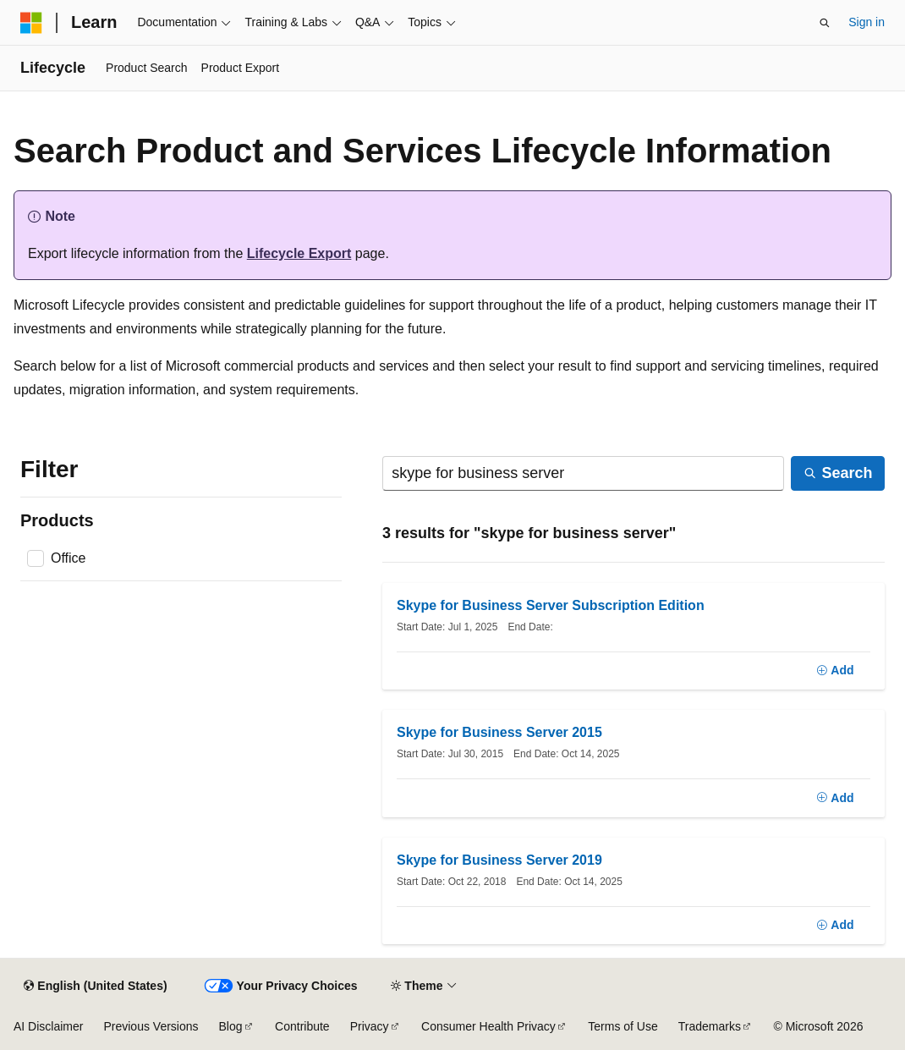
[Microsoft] (31, 23)
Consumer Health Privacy (488, 1026)
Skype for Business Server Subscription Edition (551, 605)
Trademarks (709, 1026)
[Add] (835, 670)
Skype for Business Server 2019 (499, 860)
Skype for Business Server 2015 (499, 732)
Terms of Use (622, 1026)
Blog (231, 1026)
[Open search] (825, 23)
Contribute (302, 1026)
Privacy (369, 1026)
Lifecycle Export (299, 253)
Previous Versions (150, 1026)
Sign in (866, 22)
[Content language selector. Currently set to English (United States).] (95, 985)
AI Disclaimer (48, 1026)
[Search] (583, 473)
